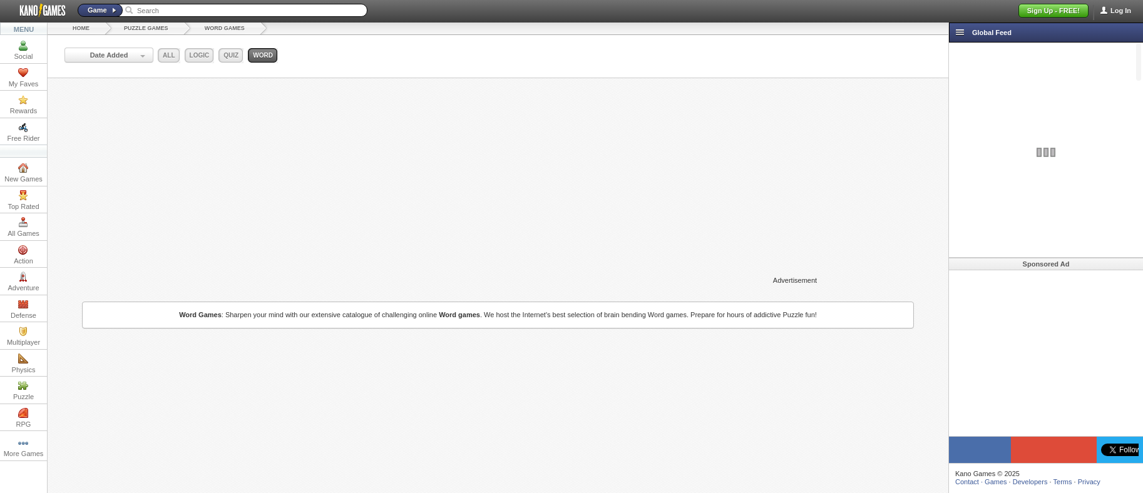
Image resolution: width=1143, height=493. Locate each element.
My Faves (24, 78)
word (263, 55)
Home (81, 28)
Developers (1030, 481)
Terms (1062, 481)
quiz (230, 55)
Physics (24, 363)
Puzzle (23, 390)
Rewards (23, 104)
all (169, 55)
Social (23, 50)
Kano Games (37, 10)
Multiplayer (23, 336)
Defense (23, 309)
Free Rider (24, 132)
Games (996, 481)
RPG (23, 418)
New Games (23, 173)
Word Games (225, 28)
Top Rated (23, 200)
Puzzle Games (146, 28)
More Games (24, 447)
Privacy (1089, 481)
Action (23, 255)
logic (200, 55)
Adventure (23, 282)
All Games (23, 227)
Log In (1120, 10)
